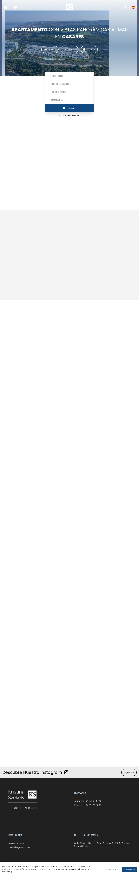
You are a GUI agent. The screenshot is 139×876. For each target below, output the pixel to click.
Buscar (68, 108)
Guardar (70, 49)
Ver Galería (50, 49)
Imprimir (89, 49)
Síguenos (129, 772)
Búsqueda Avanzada (70, 115)
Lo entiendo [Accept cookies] (129, 869)
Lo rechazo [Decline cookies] (111, 869)
